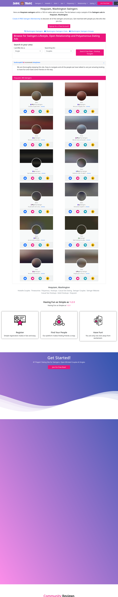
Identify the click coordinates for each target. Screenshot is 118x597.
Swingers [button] (38, 3)
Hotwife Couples (24, 290)
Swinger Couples (79, 290)
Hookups (54, 290)
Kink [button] (55, 3)
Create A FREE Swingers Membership (27, 19)
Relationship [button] (82, 3)
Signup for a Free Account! (59, 26)
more (42, 106)
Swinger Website (93, 290)
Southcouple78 (18, 62)
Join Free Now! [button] (105, 3)
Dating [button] (92, 3)
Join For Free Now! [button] (59, 367)
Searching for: (50, 48)
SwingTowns (36, 62)
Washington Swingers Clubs (56, 31)
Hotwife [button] (48, 3)
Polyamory (45, 290)
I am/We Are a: (19, 48)
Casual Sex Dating (65, 290)
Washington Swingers (33, 31)
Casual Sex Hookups (49, 293)
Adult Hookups (63, 293)
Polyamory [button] (70, 3)
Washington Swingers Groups (81, 31)
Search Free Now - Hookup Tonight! (90, 52)
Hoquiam (73, 293)
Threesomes (35, 290)
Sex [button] (62, 3)
